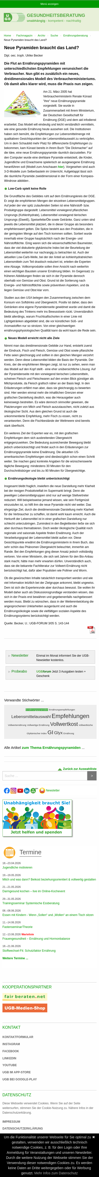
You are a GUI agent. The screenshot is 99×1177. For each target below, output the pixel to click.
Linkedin (9, 1058)
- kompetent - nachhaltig (63, 21)
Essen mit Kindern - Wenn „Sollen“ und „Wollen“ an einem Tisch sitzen (48, 915)
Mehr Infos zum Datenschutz (56, 1173)
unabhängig (36, 21)
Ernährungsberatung (75, 35)
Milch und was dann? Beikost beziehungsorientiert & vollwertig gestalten (49, 879)
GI (50, 732)
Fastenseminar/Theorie (17, 927)
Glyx (58, 732)
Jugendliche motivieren (17, 867)
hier (60, 167)
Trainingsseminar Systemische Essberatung (30, 903)
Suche (54, 35)
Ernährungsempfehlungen (62, 709)
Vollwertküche (86, 725)
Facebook (10, 1051)
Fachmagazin (24, 35)
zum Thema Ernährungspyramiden (51, 748)
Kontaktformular (17, 1037)
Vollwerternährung (17, 725)
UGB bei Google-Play (14, 1079)
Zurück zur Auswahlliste (77, 769)
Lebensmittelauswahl (31, 716)
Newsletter (49, 790)
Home (7, 35)
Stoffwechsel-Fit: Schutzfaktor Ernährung (29, 950)
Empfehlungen (70, 716)
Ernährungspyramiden (37, 709)
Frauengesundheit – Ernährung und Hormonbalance (36, 938)
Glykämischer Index (37, 733)
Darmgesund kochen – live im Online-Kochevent (33, 891)
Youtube (9, 1065)
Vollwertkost (64, 724)
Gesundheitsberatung (56, 15)
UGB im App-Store (14, 1072)
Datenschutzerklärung (22, 1128)
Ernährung (68, 733)
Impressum (11, 1121)
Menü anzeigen (49, 3)
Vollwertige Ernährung (38, 725)
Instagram (11, 1044)
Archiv (41, 35)
